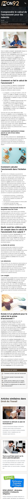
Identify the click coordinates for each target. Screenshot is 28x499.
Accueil (2, 20)
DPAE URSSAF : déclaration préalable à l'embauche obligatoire (12, 492)
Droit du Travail (4, 22)
